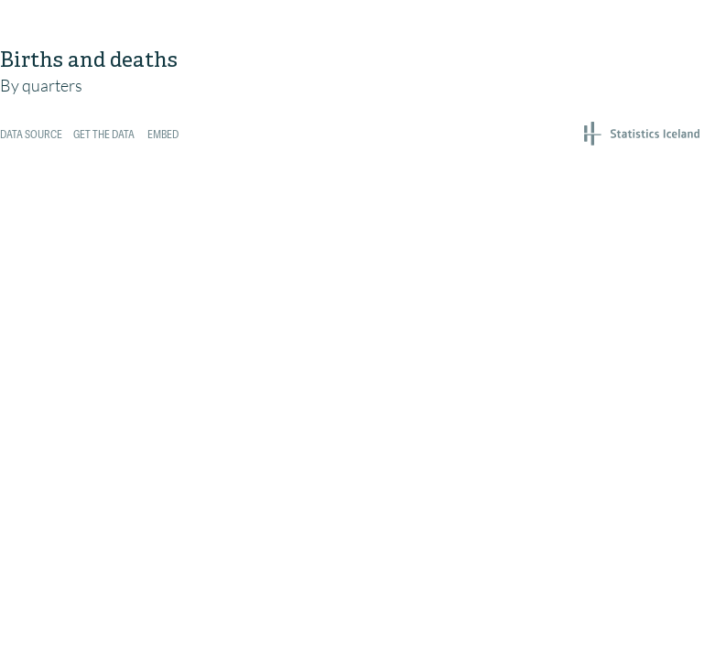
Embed (163, 135)
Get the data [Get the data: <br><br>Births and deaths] (104, 135)
